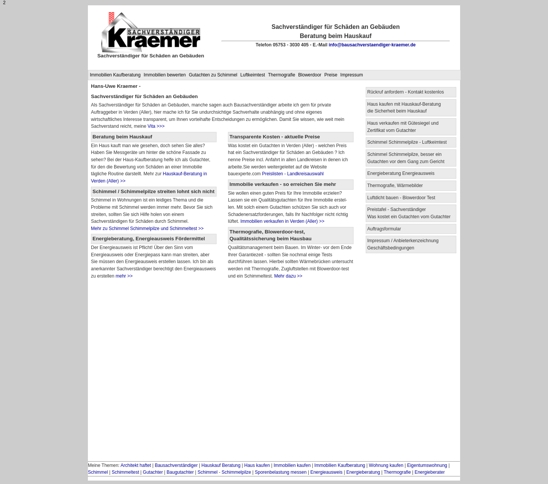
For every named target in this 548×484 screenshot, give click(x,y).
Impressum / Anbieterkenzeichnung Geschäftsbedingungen (402, 244)
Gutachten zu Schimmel (213, 75)
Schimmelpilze (236, 472)
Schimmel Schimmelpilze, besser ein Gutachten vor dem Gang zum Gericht (405, 158)
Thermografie (281, 75)
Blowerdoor (310, 75)
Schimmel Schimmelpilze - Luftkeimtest (407, 142)
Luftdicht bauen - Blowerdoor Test (401, 197)
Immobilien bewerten (164, 75)
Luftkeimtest (253, 75)
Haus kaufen (257, 465)
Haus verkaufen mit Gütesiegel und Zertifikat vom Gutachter (402, 127)
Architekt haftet (136, 465)
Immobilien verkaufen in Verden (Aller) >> (281, 221)
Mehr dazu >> (288, 276)
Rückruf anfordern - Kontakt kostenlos (405, 92)
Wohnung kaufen (386, 465)
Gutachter (153, 472)
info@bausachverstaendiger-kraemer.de (372, 45)
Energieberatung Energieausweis (401, 173)
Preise (330, 75)
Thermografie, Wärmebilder (395, 185)
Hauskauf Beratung (221, 465)
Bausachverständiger (176, 465)
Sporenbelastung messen (281, 472)
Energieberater (429, 472)
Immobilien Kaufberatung (115, 75)
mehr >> (123, 276)
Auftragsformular (384, 229)
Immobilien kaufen (292, 465)
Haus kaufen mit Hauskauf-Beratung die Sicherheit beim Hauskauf (404, 108)
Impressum (351, 75)
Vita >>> (156, 126)
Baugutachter (180, 472)
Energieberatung (363, 472)
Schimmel (98, 472)
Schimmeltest (125, 472)
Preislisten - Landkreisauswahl (292, 173)
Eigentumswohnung (427, 465)
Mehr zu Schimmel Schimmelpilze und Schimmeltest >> (147, 228)
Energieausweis (326, 472)
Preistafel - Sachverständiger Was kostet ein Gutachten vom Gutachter (409, 213)
